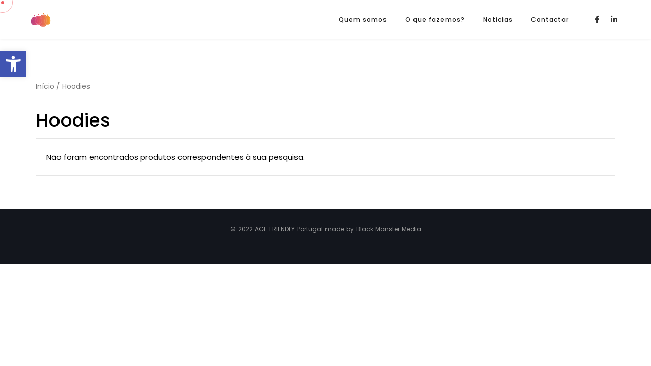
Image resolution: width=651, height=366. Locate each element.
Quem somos (363, 19)
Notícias (498, 19)
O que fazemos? (435, 19)
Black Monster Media (388, 229)
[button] (13, 64)
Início (45, 87)
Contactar (550, 19)
